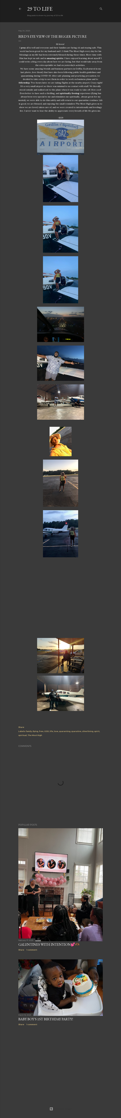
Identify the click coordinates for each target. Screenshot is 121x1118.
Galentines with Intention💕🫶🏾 (48, 944)
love (56, 731)
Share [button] (21, 727)
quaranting (64, 731)
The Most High (35, 735)
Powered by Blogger (61, 1109)
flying (35, 731)
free (41, 731)
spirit (96, 731)
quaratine (76, 731)
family (29, 731)
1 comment (31, 950)
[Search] (101, 8)
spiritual (22, 735)
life (51, 731)
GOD (46, 731)
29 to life (40, 8)
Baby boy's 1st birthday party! (45, 1019)
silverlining (87, 731)
